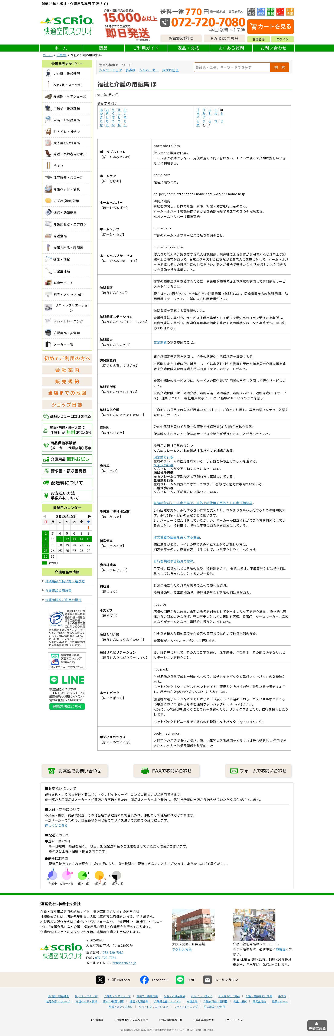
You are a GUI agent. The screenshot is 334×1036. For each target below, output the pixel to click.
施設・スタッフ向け (121, 1020)
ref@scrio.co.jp (124, 976)
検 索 (279, 67)
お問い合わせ (274, 48)
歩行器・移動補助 (58, 1009)
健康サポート (280, 1014)
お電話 (281, 962)
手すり (282, 1009)
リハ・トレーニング (186, 1020)
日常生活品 (259, 1014)
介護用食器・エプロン (167, 1014)
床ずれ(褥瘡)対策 (113, 1014)
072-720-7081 (105, 971)
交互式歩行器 (163, 465)
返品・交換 (189, 48)
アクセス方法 (182, 963)
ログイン (282, 39)
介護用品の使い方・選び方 (65, 581)
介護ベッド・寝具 (86, 1014)
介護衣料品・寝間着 (215, 1014)
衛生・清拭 (240, 1014)
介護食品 (192, 1014)
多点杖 (131, 70)
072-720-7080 (113, 966)
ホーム (60, 48)
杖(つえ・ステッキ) (86, 1009)
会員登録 (258, 39)
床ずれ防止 (170, 70)
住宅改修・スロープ (58, 1014)
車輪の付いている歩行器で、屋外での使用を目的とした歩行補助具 (203, 503)
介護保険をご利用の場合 (63, 599)
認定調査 (160, 342)
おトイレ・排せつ (201, 1009)
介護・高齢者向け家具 (259, 1009)
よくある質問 (231, 48)
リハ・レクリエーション (153, 1020)
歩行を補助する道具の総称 (173, 561)
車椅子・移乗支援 (147, 1009)
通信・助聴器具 (139, 1014)
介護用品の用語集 (58, 590)
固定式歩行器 (163, 457)
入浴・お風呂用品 (174, 1009)
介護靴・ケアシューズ (117, 1009)
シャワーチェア (110, 70)
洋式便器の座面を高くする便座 (177, 537)
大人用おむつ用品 (229, 1009)
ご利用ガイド (146, 48)
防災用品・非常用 (214, 1020)
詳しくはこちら (56, 825)
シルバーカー (149, 70)
